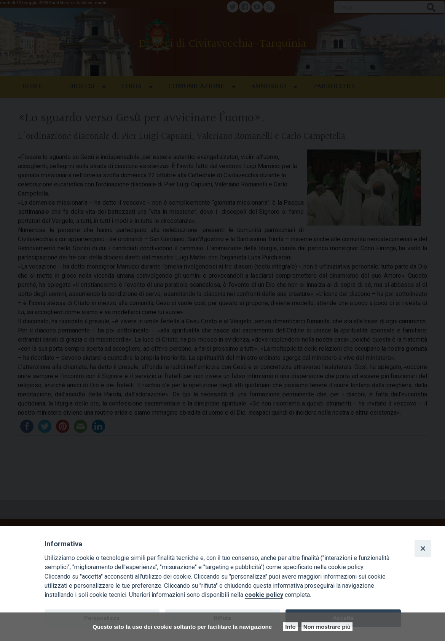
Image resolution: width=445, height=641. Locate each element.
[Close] (423, 548)
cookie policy (264, 594)
